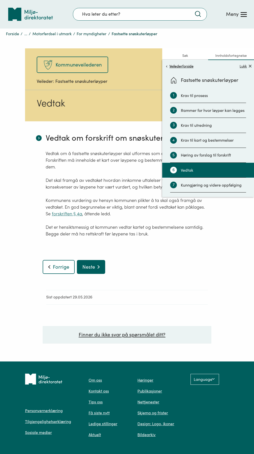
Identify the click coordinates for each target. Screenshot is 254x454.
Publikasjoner (149, 391)
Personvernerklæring (44, 410)
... (25, 33)
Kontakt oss (99, 391)
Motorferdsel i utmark (52, 33)
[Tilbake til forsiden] (30, 14)
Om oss (95, 380)
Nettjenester (148, 401)
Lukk (246, 66)
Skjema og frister (152, 412)
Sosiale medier (38, 432)
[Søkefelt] (140, 14)
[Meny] (236, 14)
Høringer (145, 380)
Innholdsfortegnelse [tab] (231, 55)
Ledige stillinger (103, 423)
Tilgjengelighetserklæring (48, 421)
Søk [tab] (185, 55)
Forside (12, 33)
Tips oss (96, 401)
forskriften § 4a (67, 214)
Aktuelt (95, 434)
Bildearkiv (146, 434)
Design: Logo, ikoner (155, 423)
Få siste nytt (99, 412)
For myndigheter (91, 33)
